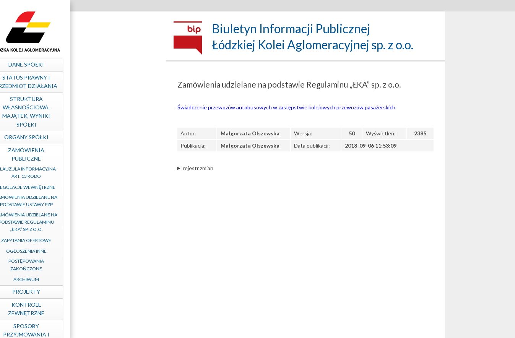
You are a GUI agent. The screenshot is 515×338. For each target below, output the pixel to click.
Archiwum (118, 279)
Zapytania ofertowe (118, 240)
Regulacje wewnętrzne (118, 187)
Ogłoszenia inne (118, 251)
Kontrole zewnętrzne (118, 308)
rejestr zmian (198, 168)
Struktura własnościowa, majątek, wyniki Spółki (118, 112)
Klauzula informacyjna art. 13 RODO (118, 172)
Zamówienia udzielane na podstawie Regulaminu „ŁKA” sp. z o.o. (118, 222)
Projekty (118, 291)
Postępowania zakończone (118, 264)
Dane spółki (118, 64)
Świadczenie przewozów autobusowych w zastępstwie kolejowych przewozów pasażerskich (286, 107)
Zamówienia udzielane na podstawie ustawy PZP (118, 200)
